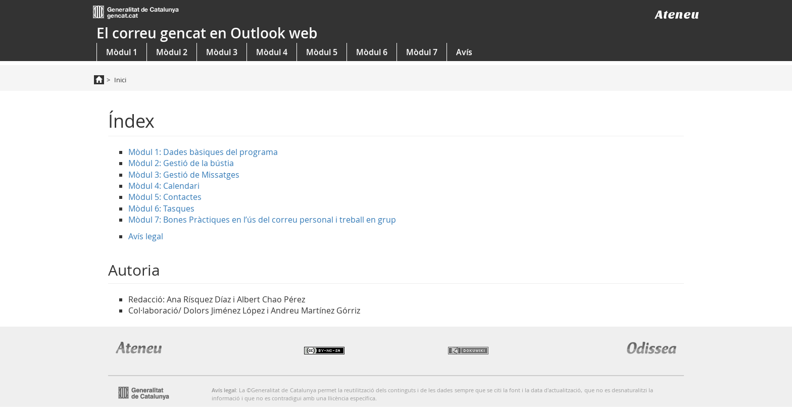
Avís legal (145, 236)
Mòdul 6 (371, 52)
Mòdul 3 (221, 52)
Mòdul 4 (271, 52)
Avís (464, 52)
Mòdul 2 (171, 52)
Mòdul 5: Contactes (165, 196)
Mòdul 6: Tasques (161, 208)
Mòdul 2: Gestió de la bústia (181, 163)
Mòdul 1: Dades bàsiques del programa (203, 152)
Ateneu (677, 14)
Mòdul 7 (421, 52)
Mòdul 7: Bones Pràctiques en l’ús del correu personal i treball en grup (262, 219)
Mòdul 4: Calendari (164, 185)
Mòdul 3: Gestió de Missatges (183, 174)
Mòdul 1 (121, 52)
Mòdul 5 (321, 52)
